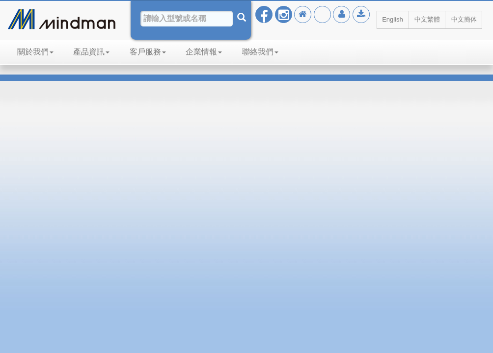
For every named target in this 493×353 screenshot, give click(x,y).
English (392, 19)
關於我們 (35, 52)
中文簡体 (464, 19)
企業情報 (204, 52)
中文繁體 (427, 19)
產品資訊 (91, 52)
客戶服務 (148, 52)
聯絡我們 (260, 52)
